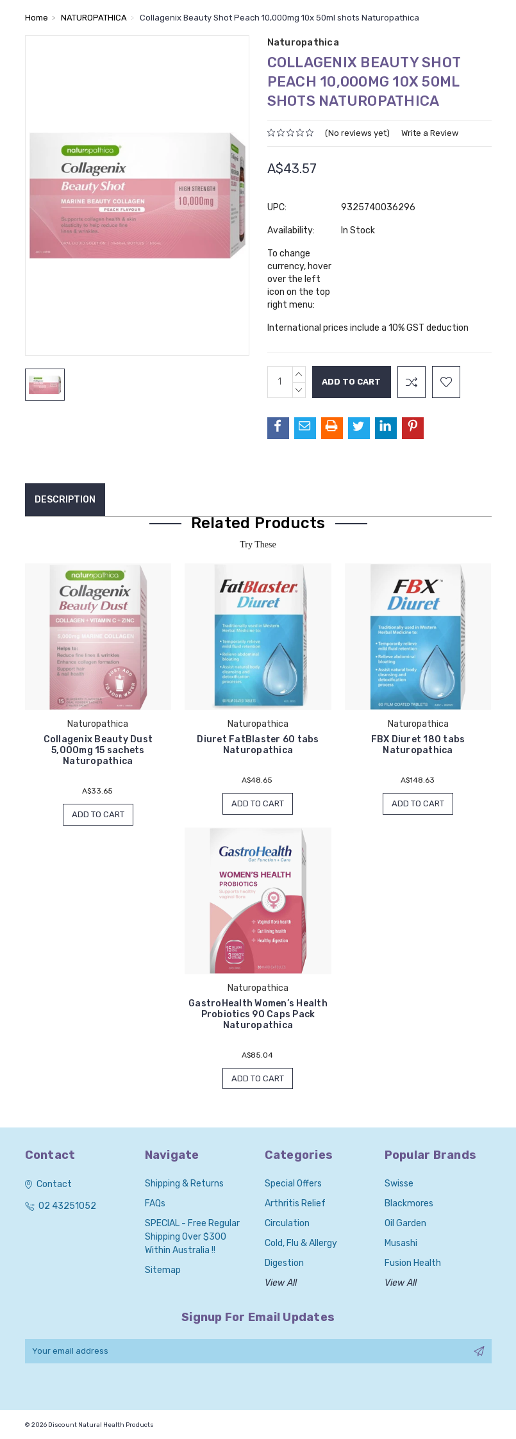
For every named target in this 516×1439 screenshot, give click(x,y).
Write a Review (429, 133)
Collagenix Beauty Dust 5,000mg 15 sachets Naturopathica (98, 750)
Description (65, 499)
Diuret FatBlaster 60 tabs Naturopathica (258, 745)
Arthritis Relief (295, 1204)
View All (281, 1283)
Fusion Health (413, 1263)
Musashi (401, 1243)
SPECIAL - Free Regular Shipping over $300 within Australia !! (192, 1237)
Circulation (287, 1224)
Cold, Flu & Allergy (301, 1243)
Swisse (399, 1184)
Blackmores (409, 1204)
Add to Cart (98, 814)
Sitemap (163, 1270)
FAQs (155, 1204)
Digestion (284, 1263)
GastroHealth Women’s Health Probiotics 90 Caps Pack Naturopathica (258, 1014)
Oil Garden (405, 1224)
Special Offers (293, 1184)
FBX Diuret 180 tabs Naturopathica (418, 745)
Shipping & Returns (184, 1184)
